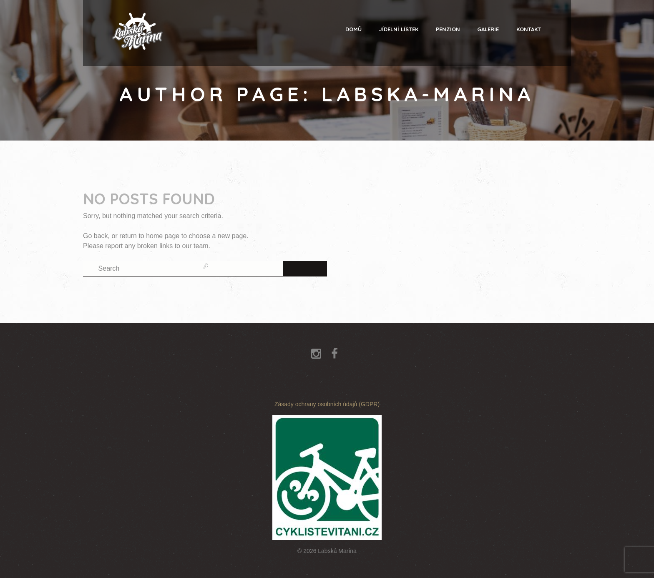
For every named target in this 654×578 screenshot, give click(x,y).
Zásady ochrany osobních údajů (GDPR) (327, 404)
